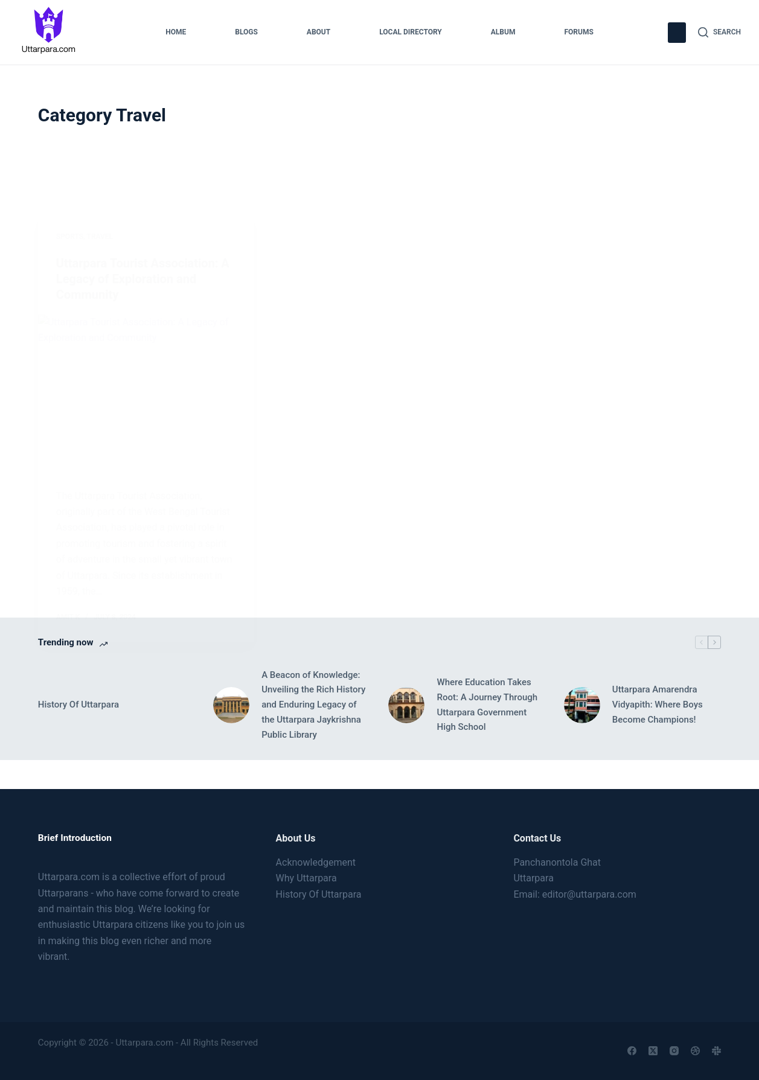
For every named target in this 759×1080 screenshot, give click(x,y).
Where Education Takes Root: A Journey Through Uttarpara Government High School (487, 704)
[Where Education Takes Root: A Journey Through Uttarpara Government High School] (406, 705)
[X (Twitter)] (653, 1050)
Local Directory (410, 32)
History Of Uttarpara (78, 704)
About (318, 32)
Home (175, 32)
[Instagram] (674, 1050)
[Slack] (716, 1050)
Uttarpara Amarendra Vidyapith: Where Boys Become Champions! (657, 704)
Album (503, 32)
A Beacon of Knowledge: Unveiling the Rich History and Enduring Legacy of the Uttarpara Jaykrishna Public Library (313, 704)
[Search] (719, 33)
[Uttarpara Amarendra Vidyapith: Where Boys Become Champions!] (582, 705)
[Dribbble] (695, 1050)
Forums (578, 32)
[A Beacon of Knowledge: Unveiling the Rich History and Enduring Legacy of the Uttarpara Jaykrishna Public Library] (231, 705)
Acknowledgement (316, 862)
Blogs (246, 32)
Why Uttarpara (306, 878)
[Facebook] (631, 1050)
